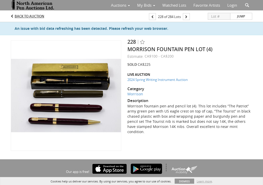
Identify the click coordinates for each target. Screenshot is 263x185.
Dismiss (184, 181)
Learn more (204, 181)
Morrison (135, 93)
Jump (241, 16)
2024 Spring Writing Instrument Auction (157, 79)
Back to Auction (29, 16)
